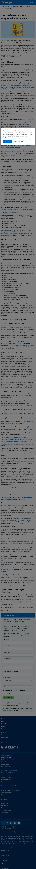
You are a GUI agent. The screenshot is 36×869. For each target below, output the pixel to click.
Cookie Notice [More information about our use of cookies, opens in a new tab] (9, 138)
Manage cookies (18, 141)
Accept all (7, 141)
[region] (18, 136)
